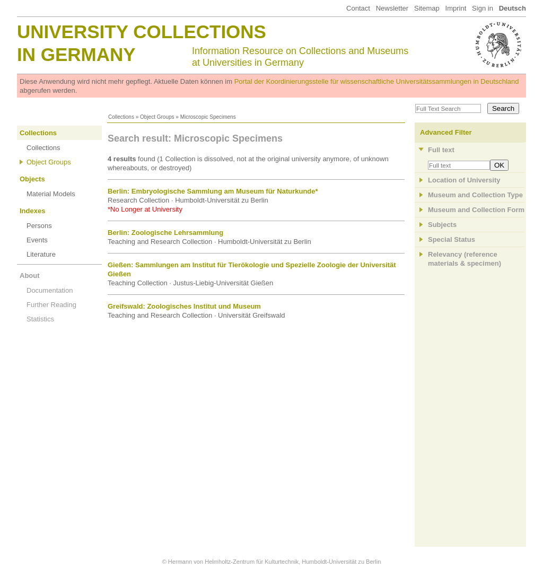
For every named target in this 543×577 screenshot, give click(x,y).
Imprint (456, 8)
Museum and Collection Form (476, 210)
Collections (121, 117)
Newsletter (392, 8)
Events (37, 240)
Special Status (451, 239)
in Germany (76, 54)
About (30, 275)
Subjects (442, 225)
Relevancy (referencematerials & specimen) (464, 258)
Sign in (482, 8)
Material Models (51, 194)
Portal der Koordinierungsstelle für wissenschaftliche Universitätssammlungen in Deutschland (376, 81)
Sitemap (427, 8)
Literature (41, 254)
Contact (358, 8)
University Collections (141, 31)
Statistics (40, 319)
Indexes (32, 211)
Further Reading (51, 305)
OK (499, 165)
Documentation (50, 290)
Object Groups (157, 117)
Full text (441, 150)
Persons (39, 226)
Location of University (464, 180)
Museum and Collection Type (475, 195)
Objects (32, 179)
